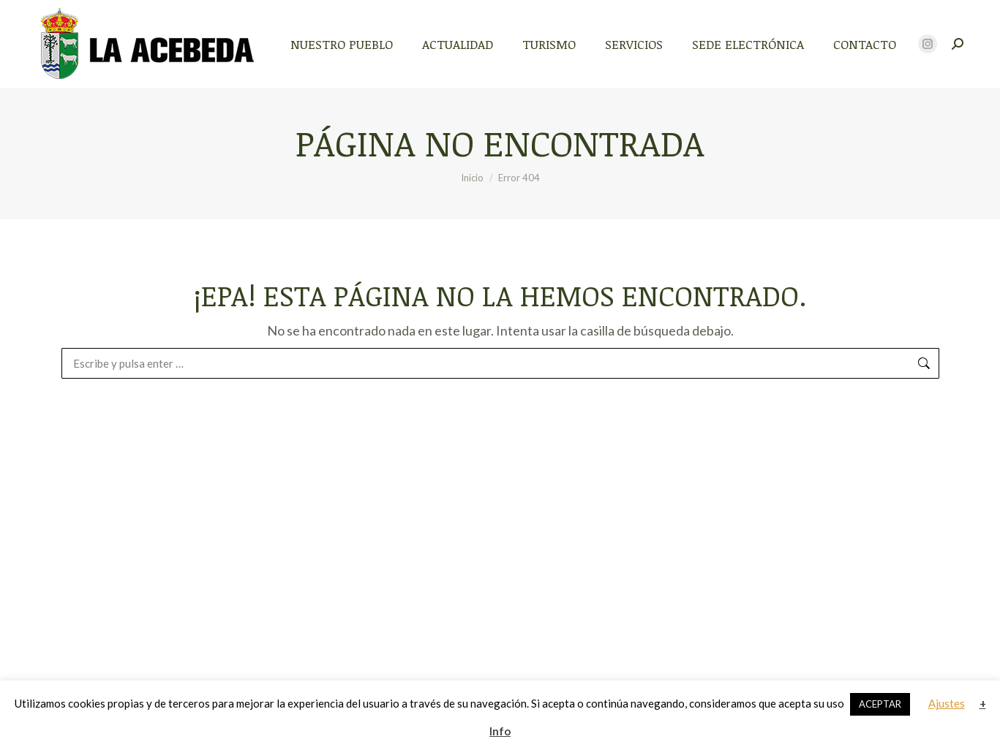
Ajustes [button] (946, 703)
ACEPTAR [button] (880, 704)
